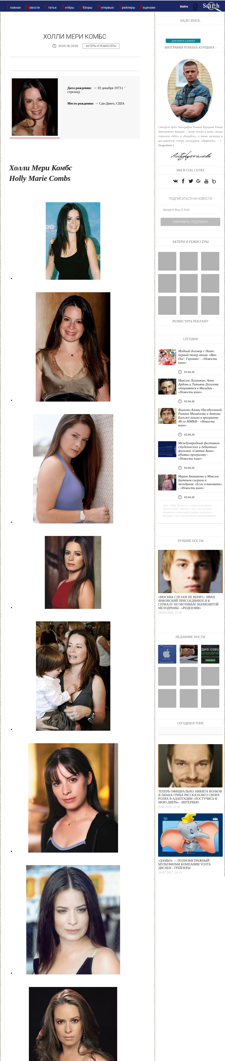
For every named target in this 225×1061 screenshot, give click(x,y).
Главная (14, 7)
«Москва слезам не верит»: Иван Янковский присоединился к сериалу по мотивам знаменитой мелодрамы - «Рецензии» (188, 602)
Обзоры (85, 7)
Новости (32, 7)
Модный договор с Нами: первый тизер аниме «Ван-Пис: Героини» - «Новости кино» (197, 356)
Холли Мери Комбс (74, 36)
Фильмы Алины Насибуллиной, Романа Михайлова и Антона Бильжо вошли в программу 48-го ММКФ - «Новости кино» (200, 417)
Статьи (50, 7)
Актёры (67, 7)
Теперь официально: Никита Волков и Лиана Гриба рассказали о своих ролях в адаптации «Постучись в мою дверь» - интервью (190, 797)
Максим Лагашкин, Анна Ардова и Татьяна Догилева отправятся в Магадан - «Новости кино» (198, 386)
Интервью (105, 7)
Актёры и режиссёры (101, 46)
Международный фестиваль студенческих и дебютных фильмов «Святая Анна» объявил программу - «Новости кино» (199, 450)
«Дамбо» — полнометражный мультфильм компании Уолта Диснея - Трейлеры (184, 864)
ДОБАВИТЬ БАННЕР (183, 40)
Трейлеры (127, 7)
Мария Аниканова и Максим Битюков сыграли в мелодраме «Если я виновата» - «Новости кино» (200, 482)
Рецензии (147, 7)
